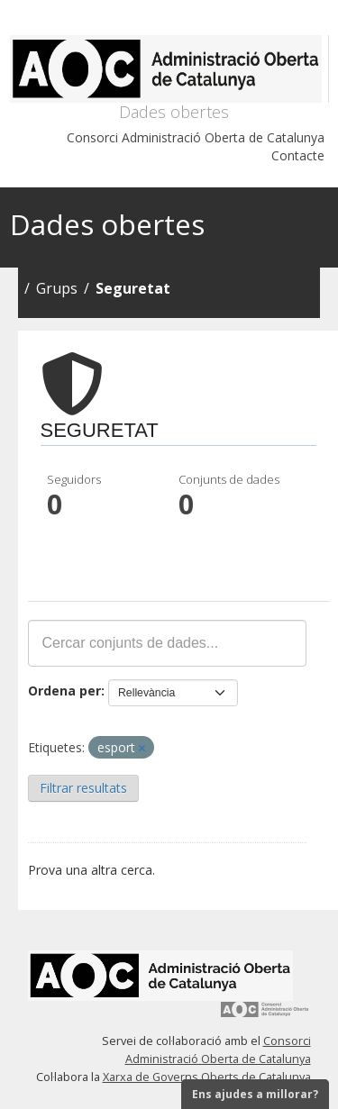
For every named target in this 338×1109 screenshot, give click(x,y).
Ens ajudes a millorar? (255, 1094)
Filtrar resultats (83, 787)
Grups (57, 288)
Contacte (297, 155)
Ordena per (64, 690)
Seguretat (133, 288)
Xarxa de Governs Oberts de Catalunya (207, 1077)
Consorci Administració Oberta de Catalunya (195, 137)
